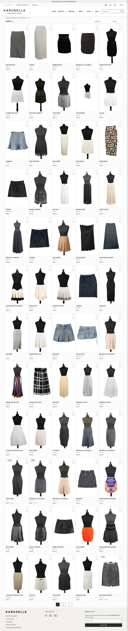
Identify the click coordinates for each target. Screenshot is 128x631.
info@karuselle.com (22, 5)
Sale (97, 11)
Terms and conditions (13, 627)
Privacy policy (11, 625)
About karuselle (11, 616)
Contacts (35, 5)
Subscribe (103, 625)
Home (8, 18)
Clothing (22, 18)
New (54, 11)
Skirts (29, 18)
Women (14, 18)
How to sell (10, 619)
